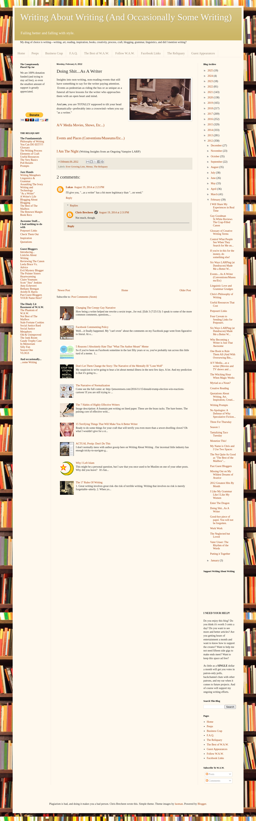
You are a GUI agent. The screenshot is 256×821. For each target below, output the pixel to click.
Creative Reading (219, 388)
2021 (211, 92)
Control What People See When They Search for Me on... (222, 242)
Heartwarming (28, 276)
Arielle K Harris (29, 291)
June (213, 178)
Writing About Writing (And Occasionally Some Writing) (126, 17)
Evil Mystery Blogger (32, 270)
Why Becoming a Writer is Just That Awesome (221, 343)
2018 (211, 108)
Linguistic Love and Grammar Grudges (221, 287)
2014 (211, 130)
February (216, 199)
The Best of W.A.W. (96, 53)
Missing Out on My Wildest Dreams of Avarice (221, 474)
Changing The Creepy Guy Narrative (96, 307)
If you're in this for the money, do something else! (222, 254)
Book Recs (26, 215)
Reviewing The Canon (32, 261)
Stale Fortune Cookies (32, 322)
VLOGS (24, 353)
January (215, 560)
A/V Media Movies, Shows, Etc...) (80, 125)
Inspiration (26, 238)
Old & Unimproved (30, 334)
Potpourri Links (28, 230)
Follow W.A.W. (125, 53)
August (215, 167)
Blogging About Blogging (29, 201)
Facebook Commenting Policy (92, 327)
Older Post (185, 290)
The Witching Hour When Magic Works (222, 376)
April (214, 189)
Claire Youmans (28, 279)
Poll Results (26, 162)
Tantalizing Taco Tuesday (219, 434)
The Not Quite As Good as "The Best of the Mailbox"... (223, 457)
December (216, 145)
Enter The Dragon (219, 503)
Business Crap (54, 53)
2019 (211, 102)
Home (21, 53)
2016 (211, 119)
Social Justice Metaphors (27, 330)
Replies (74, 205)
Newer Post (64, 290)
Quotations (26, 242)
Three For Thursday (220, 422)
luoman (179, 803)
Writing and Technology (26, 189)
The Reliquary (176, 53)
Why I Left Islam (85, 462)
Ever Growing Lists (75, 166)
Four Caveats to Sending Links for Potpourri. (221, 319)
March (214, 194)
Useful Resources (29, 156)
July (213, 172)
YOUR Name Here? (31, 298)
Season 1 (215, 427)
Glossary (25, 147)
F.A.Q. (73, 53)
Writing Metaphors (30, 175)
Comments (213, 780)
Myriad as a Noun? (220, 383)
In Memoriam (27, 343)
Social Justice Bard (30, 325)
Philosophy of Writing (32, 141)
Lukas (69, 187)
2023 (211, 81)
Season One (26, 350)
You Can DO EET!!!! (31, 144)
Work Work (216, 528)
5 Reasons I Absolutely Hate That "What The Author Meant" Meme (112, 346)
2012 (211, 140)
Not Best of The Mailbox (29, 318)
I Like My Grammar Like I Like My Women (221, 494)
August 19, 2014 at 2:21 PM (89, 187)
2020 (211, 97)
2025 (211, 70)
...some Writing (28, 362)
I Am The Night (68, 151)
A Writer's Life (28, 196)
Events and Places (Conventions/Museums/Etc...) (91, 138)
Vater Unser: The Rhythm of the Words (219, 545)
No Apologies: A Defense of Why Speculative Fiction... (223, 413)
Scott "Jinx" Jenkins (31, 282)
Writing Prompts (219, 405)
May (213, 183)
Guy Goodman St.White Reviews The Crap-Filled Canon (221, 220)
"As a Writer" (27, 193)
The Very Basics (29, 159)
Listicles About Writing (28, 257)
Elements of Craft (29, 153)
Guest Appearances (203, 53)
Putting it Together (220, 553)
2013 (211, 135)
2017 (211, 113)
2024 (211, 75)
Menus (89, 166)
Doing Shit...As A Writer (219, 510)
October (215, 156)
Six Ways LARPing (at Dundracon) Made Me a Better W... (222, 265)
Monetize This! (218, 440)
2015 (211, 124)
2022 (211, 86)
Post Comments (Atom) (84, 296)
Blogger (202, 803)
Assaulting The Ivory (31, 184)
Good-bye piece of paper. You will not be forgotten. (221, 520)
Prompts (24, 166)
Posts (210, 774)
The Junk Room (28, 337)
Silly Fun (25, 347)
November (217, 150)
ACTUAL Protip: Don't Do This (93, 443)
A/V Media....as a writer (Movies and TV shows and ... (221, 366)
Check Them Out (29, 234)
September (217, 161)
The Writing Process (31, 150)
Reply (69, 197)
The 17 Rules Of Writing (89, 482)
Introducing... (27, 252)
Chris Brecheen (84, 212)
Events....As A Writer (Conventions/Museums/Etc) (222, 277)
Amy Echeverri (28, 285)
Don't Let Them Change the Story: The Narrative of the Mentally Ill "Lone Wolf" (119, 365)
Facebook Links (151, 53)
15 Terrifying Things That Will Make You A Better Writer (107, 424)
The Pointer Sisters (30, 273)
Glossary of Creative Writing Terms (221, 232)
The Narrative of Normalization (93, 385)
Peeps (35, 53)
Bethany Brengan (29, 288)
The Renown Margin (31, 211)
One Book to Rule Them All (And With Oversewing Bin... (222, 354)
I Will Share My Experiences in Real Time (222, 207)
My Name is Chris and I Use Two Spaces (222, 448)
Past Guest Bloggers (31, 295)
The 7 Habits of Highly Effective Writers (98, 404)
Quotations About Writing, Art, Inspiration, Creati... (222, 396)
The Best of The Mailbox (29, 207)
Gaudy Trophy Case (31, 340)
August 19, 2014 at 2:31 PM (114, 212)
